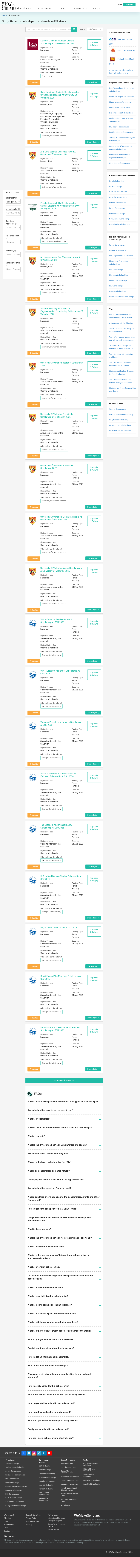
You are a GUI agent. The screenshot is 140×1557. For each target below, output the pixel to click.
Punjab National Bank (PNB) (121, 60)
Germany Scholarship (47, 1474)
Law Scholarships (116, 286)
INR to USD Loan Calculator (89, 1470)
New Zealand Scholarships (119, 219)
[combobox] (13, 201)
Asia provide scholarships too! (121, 323)
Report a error (53, 1530)
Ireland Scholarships (117, 208)
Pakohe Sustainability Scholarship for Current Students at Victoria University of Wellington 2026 (60, 206)
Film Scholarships (116, 270)
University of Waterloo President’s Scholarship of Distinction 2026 (56, 415)
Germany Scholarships (118, 192)
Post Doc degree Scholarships (121, 132)
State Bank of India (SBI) (120, 40)
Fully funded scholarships (119, 420)
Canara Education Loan (70, 1481)
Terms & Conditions (33, 1515)
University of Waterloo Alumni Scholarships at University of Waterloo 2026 (61, 569)
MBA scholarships (12, 1483)
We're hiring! (9, 1515)
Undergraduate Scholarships (16, 1486)
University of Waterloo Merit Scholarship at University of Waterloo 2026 (61, 518)
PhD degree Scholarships (119, 127)
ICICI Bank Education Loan (68, 1500)
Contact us (8, 1531)
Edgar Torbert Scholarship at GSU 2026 (59, 927)
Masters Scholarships (13, 1490)
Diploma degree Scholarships (121, 113)
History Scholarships (117, 291)
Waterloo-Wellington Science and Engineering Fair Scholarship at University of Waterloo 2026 (61, 311)
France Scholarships (117, 214)
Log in (119, 4)
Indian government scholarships (121, 415)
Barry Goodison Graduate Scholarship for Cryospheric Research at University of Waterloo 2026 (59, 95)
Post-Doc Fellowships (13, 1498)
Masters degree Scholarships (120, 102)
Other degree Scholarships (119, 163)
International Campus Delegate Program (56, 1519)
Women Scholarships (117, 409)
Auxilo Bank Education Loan (69, 1495)
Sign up (129, 4)
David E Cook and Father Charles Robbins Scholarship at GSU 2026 (60, 1029)
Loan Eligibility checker (91, 1484)
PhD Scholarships (12, 1494)
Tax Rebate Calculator (91, 1480)
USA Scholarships (116, 181)
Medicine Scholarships (118, 281)
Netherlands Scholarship (43, 1499)
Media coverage (32, 1521)
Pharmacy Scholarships (118, 275)
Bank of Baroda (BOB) (122, 50)
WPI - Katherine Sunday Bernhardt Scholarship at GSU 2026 (56, 621)
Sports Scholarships (117, 245)
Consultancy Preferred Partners (56, 1525)
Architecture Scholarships (15, 1467)
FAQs (6, 1528)
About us (7, 1518)
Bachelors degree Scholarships (121, 97)
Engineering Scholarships (15, 1475)
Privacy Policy (31, 1518)
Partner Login (53, 1515)
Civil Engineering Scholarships (121, 256)
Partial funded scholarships (120, 425)
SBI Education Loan (68, 1467)
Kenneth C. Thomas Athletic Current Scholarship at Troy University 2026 (57, 42)
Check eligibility (93, 82)
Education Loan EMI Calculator (90, 1464)
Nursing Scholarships (117, 250)
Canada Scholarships (117, 203)
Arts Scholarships (12, 1463)
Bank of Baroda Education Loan (67, 1472)
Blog (64, 8)
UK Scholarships (115, 186)
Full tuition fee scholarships (120, 431)
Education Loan (46, 8)
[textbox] (13, 212)
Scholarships (24, 8)
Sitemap (29, 1525)
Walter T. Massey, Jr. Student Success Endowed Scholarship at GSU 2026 (58, 775)
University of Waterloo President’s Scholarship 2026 (56, 467)
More (97, 8)
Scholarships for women (14, 1502)
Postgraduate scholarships (15, 1506)
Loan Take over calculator (88, 1475)
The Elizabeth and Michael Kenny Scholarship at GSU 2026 (56, 826)
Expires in (94, 43)
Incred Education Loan (69, 1484)
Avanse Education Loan (70, 1477)
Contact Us (81, 8)
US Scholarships (45, 1466)
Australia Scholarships (118, 197)
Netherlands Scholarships (119, 224)
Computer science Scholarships (121, 297)
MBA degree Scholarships (119, 107)
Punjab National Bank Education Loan (69, 1489)
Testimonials (9, 1525)
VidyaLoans (65, 1505)
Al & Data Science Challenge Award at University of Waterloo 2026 (58, 153)
